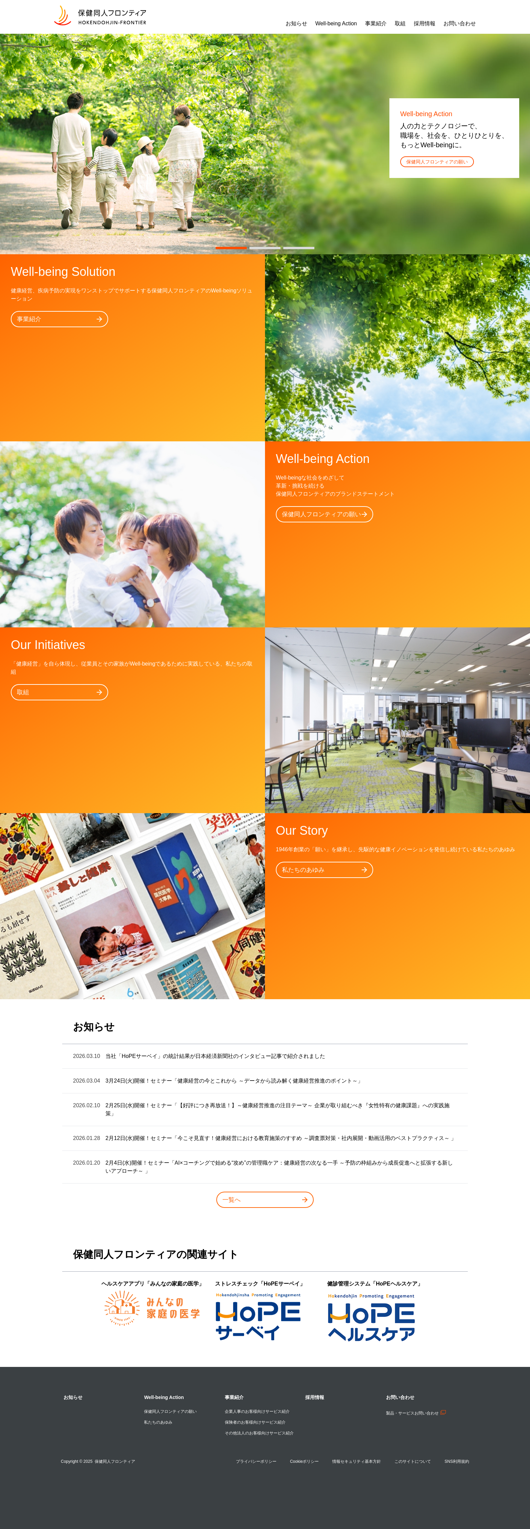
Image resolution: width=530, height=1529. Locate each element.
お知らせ (73, 1397)
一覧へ (265, 1199)
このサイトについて (412, 1461)
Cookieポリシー (304, 1461)
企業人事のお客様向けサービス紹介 (257, 1411)
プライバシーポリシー (256, 1461)
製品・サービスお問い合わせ (416, 1413)
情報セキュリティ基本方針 (356, 1461)
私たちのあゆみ (324, 869)
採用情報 (314, 1397)
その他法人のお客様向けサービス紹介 (259, 1433)
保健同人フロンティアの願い (437, 161)
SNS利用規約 (456, 1461)
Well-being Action (164, 1397)
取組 (59, 692)
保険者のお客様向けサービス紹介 (255, 1422)
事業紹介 (59, 319)
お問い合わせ (400, 1397)
